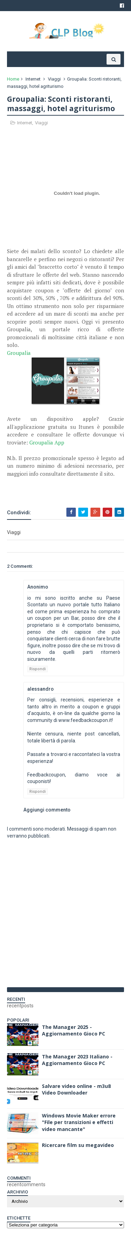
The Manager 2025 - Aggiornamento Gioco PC (73, 1030)
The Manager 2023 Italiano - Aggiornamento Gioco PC (77, 1060)
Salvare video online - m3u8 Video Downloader (76, 1089)
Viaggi (54, 79)
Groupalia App (46, 442)
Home (13, 79)
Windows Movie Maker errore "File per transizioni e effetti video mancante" (79, 1122)
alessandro (40, 689)
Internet (33, 79)
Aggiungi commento (47, 810)
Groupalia (19, 352)
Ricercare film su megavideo (78, 1145)
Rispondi (37, 669)
